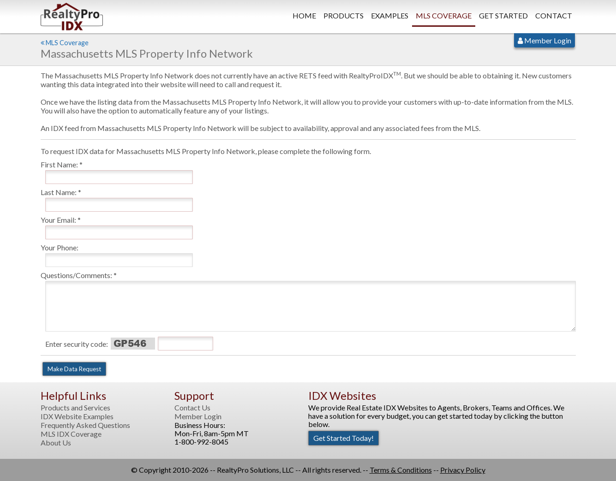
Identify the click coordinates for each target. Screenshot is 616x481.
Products (343, 15)
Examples (389, 15)
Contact (553, 15)
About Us (56, 443)
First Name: (59, 164)
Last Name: (59, 192)
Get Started (503, 15)
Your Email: (58, 219)
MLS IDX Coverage (71, 434)
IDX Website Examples (77, 416)
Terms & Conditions (401, 469)
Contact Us (192, 408)
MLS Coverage (444, 15)
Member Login (544, 40)
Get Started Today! (343, 437)
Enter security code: (76, 343)
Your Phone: (59, 247)
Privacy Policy (462, 469)
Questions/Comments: (76, 275)
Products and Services (75, 408)
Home (304, 15)
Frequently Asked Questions (85, 425)
